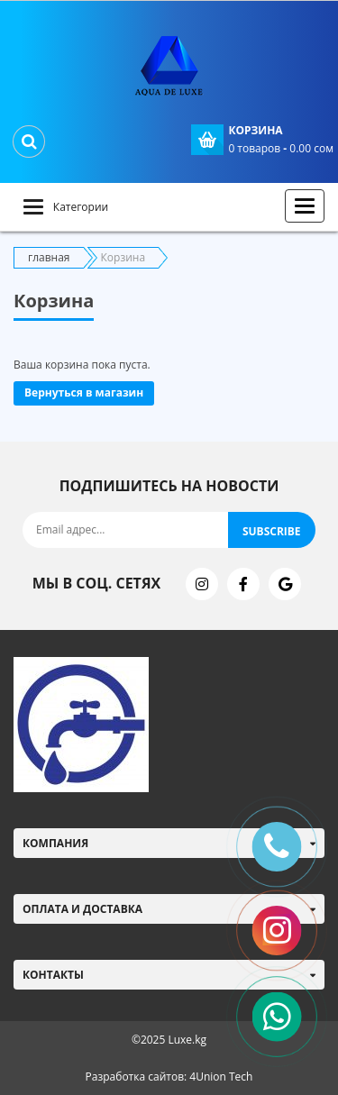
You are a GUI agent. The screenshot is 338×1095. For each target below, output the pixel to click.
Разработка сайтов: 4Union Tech (169, 1076)
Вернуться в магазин (83, 392)
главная (49, 257)
